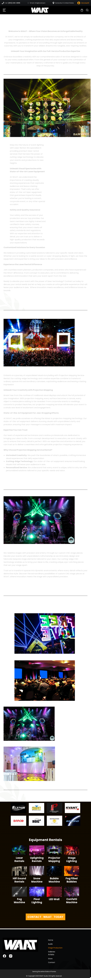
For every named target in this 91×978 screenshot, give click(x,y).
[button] (4, 10)
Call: (12, 3)
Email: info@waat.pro (37, 3)
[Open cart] (81, 10)
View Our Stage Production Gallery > (23, 301)
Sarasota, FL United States (64, 3)
